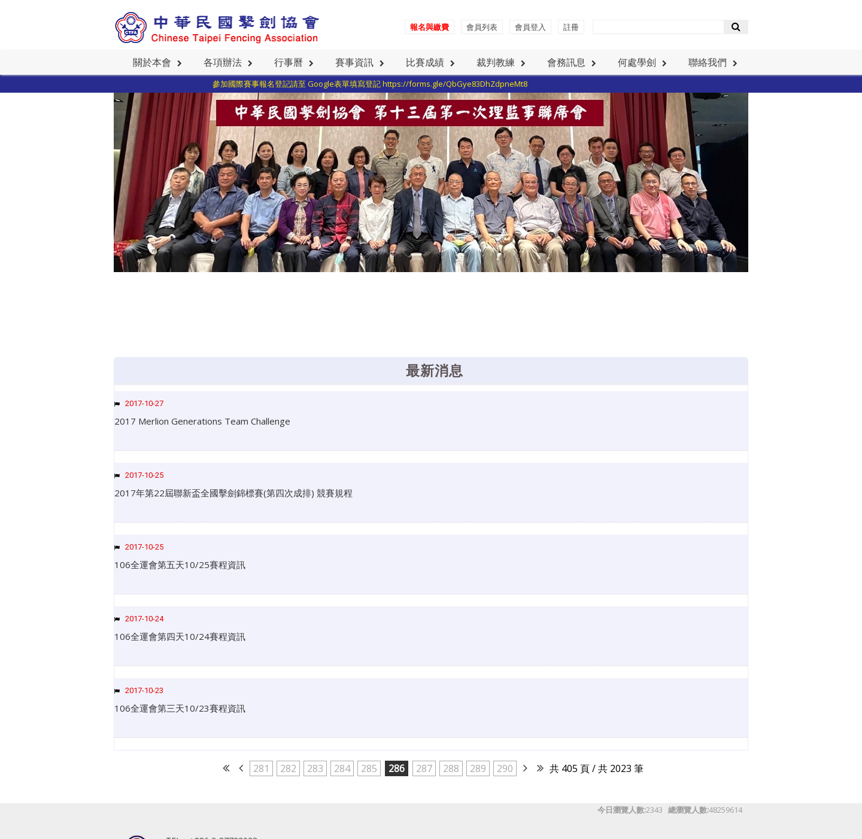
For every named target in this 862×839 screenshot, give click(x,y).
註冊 (571, 27)
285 (369, 768)
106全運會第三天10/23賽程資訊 (179, 708)
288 (451, 768)
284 (342, 768)
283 (315, 768)
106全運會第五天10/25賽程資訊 (179, 564)
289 (478, 768)
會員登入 (530, 27)
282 (288, 768)
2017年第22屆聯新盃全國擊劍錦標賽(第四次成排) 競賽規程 (233, 493)
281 (261, 768)
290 (505, 768)
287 (424, 768)
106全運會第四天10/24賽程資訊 (179, 636)
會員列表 (481, 27)
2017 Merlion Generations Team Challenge (202, 421)
